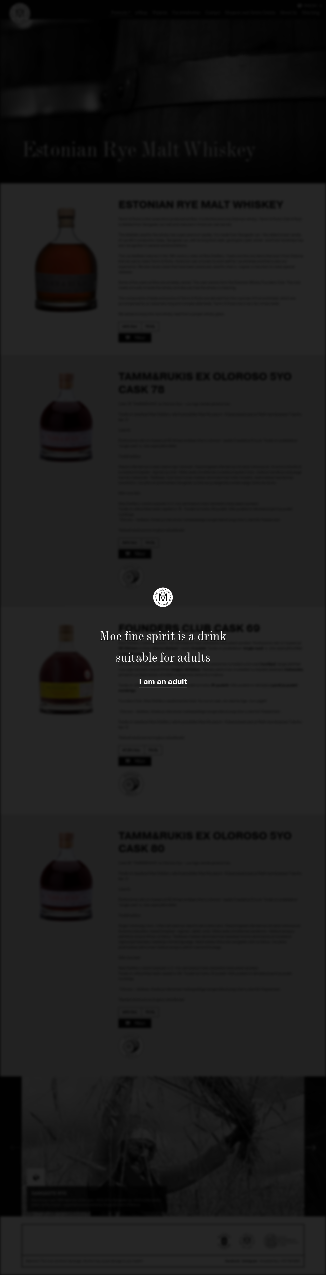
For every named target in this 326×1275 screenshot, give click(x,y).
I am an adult (163, 681)
